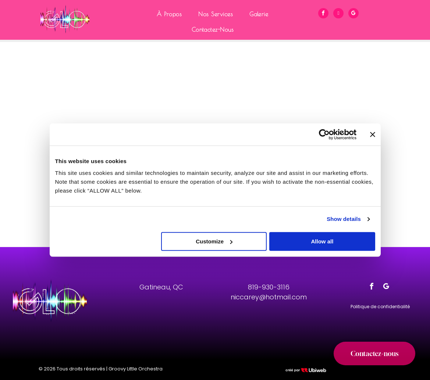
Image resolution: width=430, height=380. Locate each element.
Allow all (322, 241)
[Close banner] (372, 134)
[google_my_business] (353, 14)
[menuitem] (172, 14)
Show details (344, 219)
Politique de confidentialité (380, 306)
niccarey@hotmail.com (269, 297)
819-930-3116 (268, 287)
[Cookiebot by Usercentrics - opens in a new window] (324, 134)
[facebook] (323, 14)
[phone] (338, 14)
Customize (214, 241)
